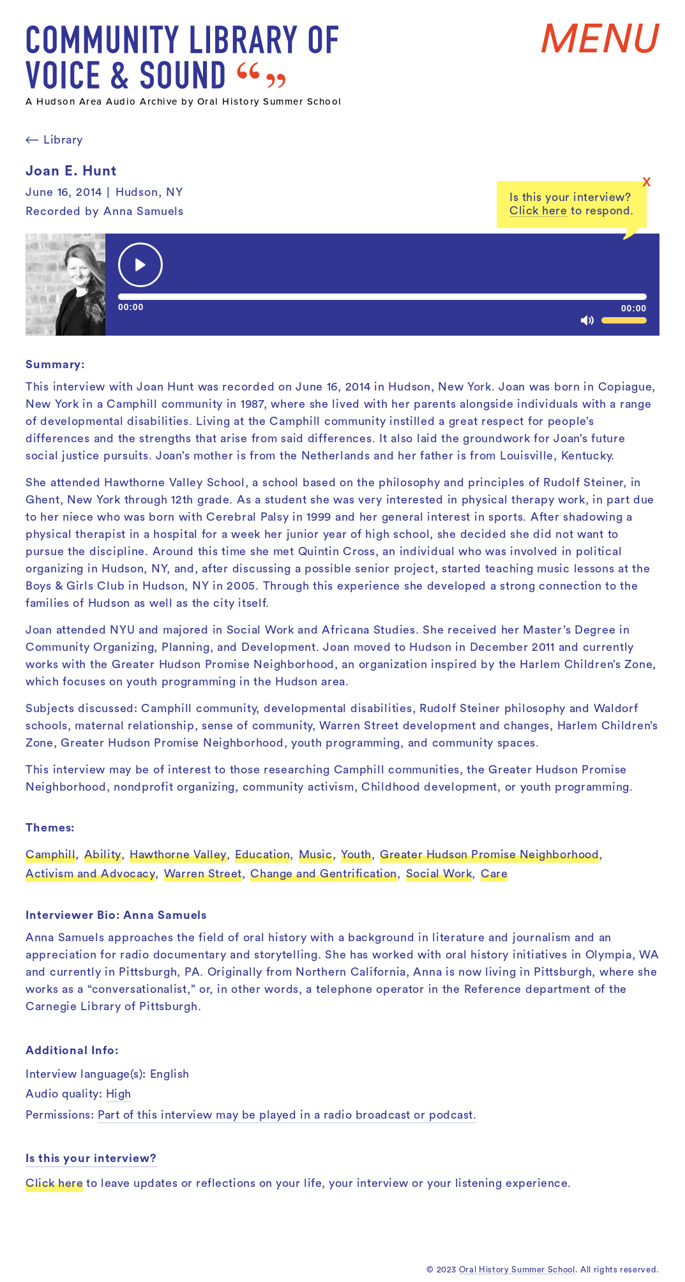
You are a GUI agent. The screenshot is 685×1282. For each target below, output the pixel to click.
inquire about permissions (423, 545)
